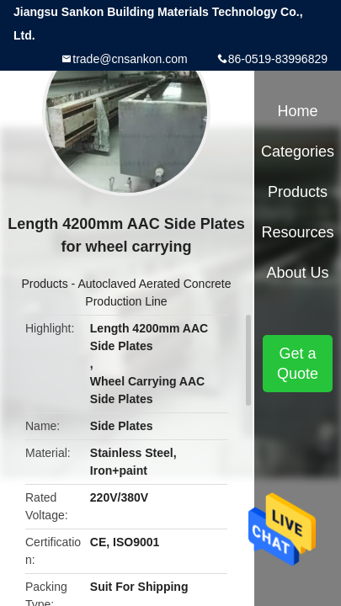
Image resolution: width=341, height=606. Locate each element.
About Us (297, 272)
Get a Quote (297, 363)
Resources (297, 232)
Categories (297, 151)
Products (44, 283)
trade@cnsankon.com (129, 59)
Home (297, 111)
